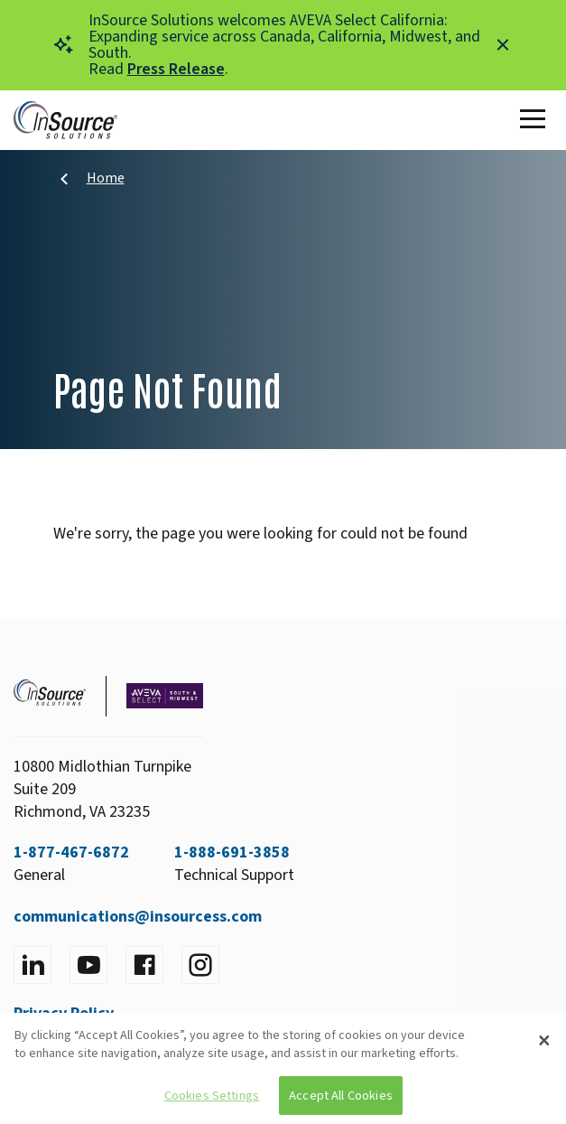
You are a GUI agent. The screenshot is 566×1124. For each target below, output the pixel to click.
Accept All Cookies (341, 1095)
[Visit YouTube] (88, 965)
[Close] (544, 1041)
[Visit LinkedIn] (32, 965)
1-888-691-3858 (232, 852)
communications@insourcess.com (138, 916)
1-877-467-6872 (71, 852)
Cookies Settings (211, 1095)
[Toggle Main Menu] (536, 120)
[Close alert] (503, 45)
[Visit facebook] (144, 965)
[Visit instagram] (200, 965)
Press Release (176, 69)
